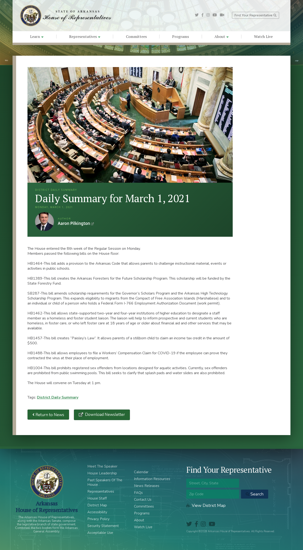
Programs (180, 36)
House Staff (97, 498)
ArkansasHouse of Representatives (46, 507)
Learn (37, 36)
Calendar (141, 472)
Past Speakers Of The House (104, 482)
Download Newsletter (104, 414)
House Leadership (102, 473)
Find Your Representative (255, 15)
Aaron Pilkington (44, 221)
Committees (136, 36)
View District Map (206, 505)
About (221, 36)
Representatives (84, 36)
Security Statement (103, 525)
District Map (97, 505)
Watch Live (263, 36)
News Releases (146, 485)
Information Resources (152, 479)
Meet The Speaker (102, 466)
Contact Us (143, 499)
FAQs (138, 492)
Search (254, 494)
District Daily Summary (57, 397)
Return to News (48, 414)
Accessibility (97, 512)
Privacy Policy (98, 519)
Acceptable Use (100, 532)
